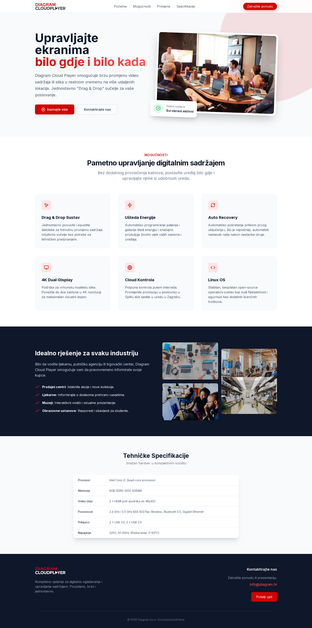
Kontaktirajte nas (97, 109)
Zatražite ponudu (260, 6)
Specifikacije (185, 6)
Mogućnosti (142, 6)
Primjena (163, 6)
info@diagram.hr (263, 584)
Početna (120, 6)
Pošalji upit (264, 597)
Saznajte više (54, 109)
